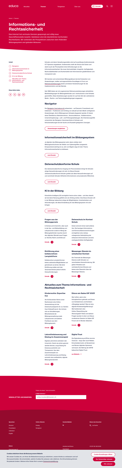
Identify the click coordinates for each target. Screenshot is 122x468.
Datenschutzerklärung (50, 461)
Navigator (39, 428)
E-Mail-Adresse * (41, 393)
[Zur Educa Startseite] (13, 6)
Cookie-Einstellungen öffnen (103, 454)
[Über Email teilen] (23, 94)
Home (10, 18)
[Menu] (111, 6)
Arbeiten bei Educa (68, 446)
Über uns (77, 6)
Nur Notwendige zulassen (104, 459)
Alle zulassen (108, 464)
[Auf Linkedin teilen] (19, 94)
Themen (43, 6)
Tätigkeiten (61, 6)
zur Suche (94, 425)
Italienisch (11, 430)
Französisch (12, 428)
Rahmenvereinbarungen (53, 83)
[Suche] (107, 6)
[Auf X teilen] (14, 94)
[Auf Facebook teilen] (10, 94)
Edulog (38, 425)
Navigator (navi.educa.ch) (55, 108)
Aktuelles (27, 6)
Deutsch (11, 425)
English (11, 433)
